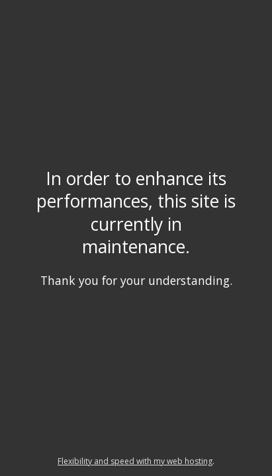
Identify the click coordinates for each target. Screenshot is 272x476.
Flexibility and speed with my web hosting (135, 461)
